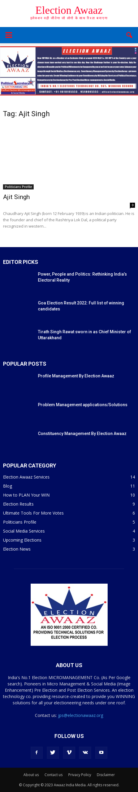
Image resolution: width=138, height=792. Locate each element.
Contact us (53, 774)
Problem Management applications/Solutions (82, 404)
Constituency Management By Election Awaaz (82, 433)
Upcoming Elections (22, 540)
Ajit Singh (16, 197)
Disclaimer (106, 774)
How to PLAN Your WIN (26, 495)
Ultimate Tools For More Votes (33, 513)
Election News (17, 549)
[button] (129, 35)
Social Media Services (24, 531)
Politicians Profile (18, 187)
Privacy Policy (79, 774)
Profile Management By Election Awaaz (76, 375)
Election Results (18, 504)
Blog (7, 486)
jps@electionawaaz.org (80, 715)
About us (31, 774)
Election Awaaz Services (26, 477)
